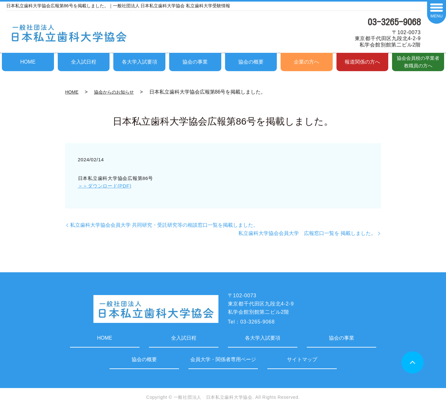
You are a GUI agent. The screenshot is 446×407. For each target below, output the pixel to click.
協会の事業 (195, 62)
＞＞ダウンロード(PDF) (105, 185)
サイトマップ (302, 359)
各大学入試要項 (139, 62)
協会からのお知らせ (114, 92)
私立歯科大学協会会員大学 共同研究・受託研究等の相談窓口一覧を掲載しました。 (164, 225)
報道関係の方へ (362, 62)
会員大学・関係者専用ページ (223, 359)
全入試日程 (83, 62)
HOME (27, 62)
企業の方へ (306, 62)
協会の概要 (251, 62)
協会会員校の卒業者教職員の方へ (418, 61)
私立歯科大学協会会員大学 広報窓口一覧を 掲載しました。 (307, 233)
